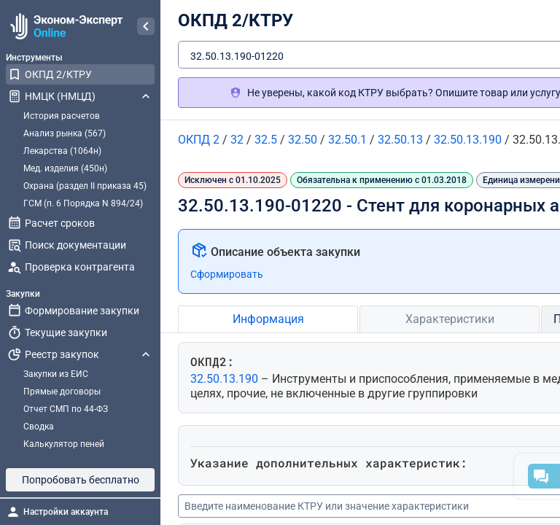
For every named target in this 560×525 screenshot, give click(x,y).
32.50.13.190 (225, 379)
